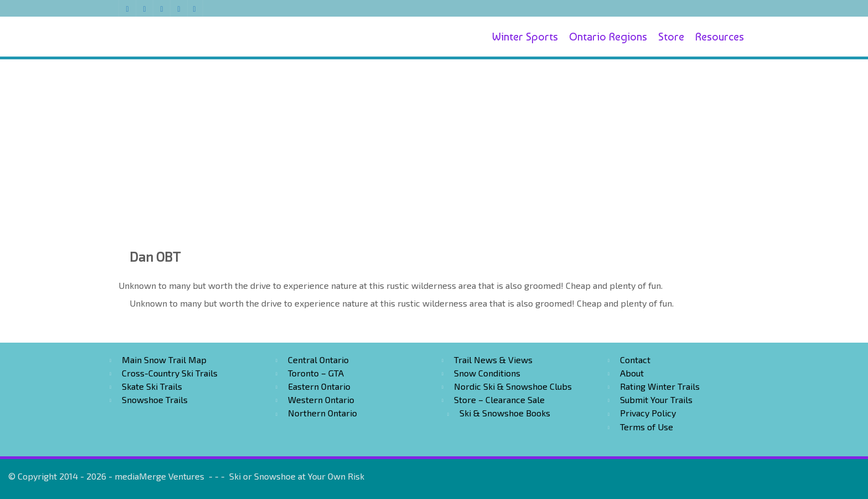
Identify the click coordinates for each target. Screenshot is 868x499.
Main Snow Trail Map (164, 359)
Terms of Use (646, 426)
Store (671, 36)
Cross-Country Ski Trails (170, 373)
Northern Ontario (322, 413)
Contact (635, 359)
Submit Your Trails (656, 399)
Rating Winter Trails (660, 386)
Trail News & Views (493, 359)
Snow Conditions (487, 373)
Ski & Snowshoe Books (504, 413)
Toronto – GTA (316, 373)
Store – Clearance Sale (499, 399)
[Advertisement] (434, 139)
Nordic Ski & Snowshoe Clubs (513, 386)
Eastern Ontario (319, 386)
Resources (719, 36)
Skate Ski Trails (152, 386)
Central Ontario (318, 359)
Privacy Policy (648, 413)
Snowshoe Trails (155, 399)
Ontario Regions (608, 36)
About (632, 373)
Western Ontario (321, 399)
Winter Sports (525, 36)
